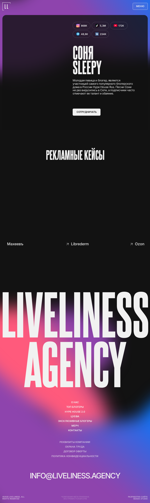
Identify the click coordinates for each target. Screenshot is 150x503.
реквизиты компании (75, 442)
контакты (75, 430)
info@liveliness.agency (75, 475)
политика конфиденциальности (74, 456)
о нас (75, 402)
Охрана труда (75, 446)
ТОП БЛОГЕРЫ (75, 407)
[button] (140, 6)
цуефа (75, 416)
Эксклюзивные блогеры (75, 421)
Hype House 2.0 (75, 411)
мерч (75, 425)
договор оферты (74, 451)
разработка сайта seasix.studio (138, 498)
